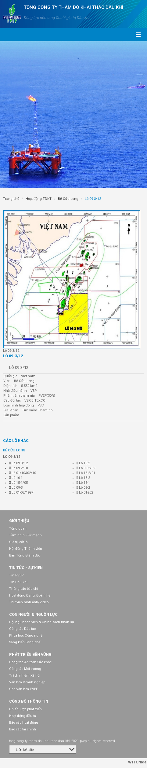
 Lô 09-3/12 (18, 463)
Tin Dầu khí (18, 582)
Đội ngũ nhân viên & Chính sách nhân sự (41, 622)
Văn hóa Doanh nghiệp (27, 682)
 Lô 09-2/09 (86, 468)
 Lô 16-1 (16, 478)
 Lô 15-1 (83, 483)
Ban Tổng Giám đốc (25, 555)
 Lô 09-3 (16, 488)
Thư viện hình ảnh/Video (28, 602)
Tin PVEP (16, 575)
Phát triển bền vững (30, 654)
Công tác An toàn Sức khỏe (30, 662)
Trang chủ (11, 199)
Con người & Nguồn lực (33, 614)
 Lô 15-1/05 (18, 483)
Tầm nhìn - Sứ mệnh (25, 535)
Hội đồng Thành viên (25, 549)
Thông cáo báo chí (23, 589)
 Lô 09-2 (83, 488)
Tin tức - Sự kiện (26, 567)
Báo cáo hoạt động (23, 723)
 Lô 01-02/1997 (21, 492)
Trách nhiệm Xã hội (24, 676)
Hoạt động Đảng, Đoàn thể (29, 595)
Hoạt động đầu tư (22, 716)
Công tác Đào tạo (22, 629)
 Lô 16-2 (83, 463)
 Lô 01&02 (85, 492)
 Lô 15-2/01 (86, 473)
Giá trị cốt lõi (18, 542)
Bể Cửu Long (68, 199)
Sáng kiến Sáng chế (24, 642)
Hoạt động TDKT (39, 199)
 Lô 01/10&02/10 (22, 473)
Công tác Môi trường (25, 669)
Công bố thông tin (28, 701)
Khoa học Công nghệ (25, 636)
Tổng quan (18, 529)
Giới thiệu (19, 520)
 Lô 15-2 (83, 478)
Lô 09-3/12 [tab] (13, 356)
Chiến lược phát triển (25, 709)
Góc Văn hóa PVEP (23, 689)
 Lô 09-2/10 (18, 468)
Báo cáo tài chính (22, 729)
